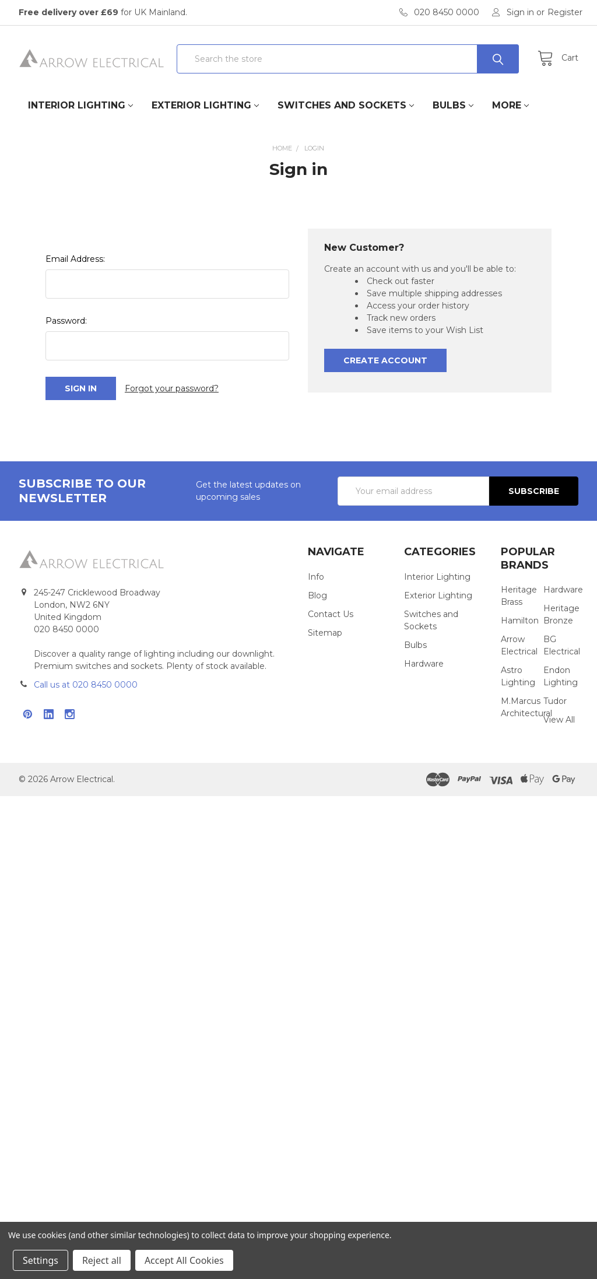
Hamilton (520, 620)
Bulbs (453, 105)
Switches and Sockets (346, 105)
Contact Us (330, 614)
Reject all (101, 1260)
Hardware (424, 663)
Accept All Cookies (184, 1260)
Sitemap (325, 633)
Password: (66, 321)
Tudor (555, 701)
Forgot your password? (172, 388)
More (510, 105)
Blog (317, 595)
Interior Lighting (80, 105)
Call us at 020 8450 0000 (86, 684)
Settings (40, 1260)
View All (559, 719)
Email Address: (75, 259)
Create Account (385, 360)
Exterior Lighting (205, 105)
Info (316, 577)
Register (564, 12)
